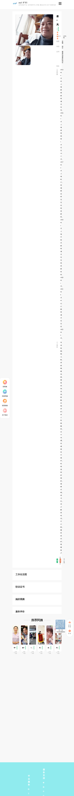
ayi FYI (23, 2)
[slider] (57, 32)
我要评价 (57, 561)
